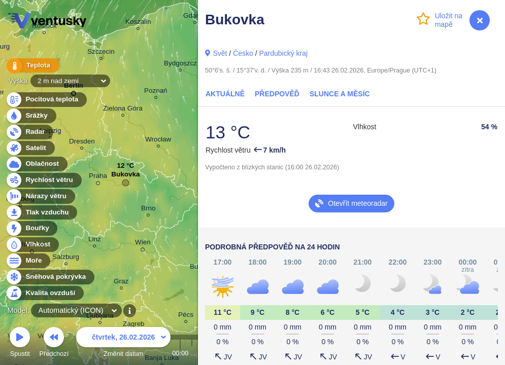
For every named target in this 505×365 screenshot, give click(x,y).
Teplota (31, 65)
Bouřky (31, 228)
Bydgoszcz (180, 64)
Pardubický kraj (283, 53)
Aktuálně (225, 94)
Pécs (185, 316)
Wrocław (158, 140)
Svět (220, 53)
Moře (28, 260)
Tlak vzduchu (41, 212)
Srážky (31, 115)
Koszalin (138, 23)
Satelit (30, 148)
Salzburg (65, 258)
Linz (94, 240)
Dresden (82, 142)
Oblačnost (36, 164)
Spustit (20, 343)
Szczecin (101, 53)
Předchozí (54, 343)
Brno (148, 209)
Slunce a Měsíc (340, 94)
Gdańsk (195, 17)
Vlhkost (32, 244)
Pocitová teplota (46, 99)
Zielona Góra (123, 109)
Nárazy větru (40, 196)
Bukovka (125, 176)
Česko (243, 53)
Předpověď (277, 94)
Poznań (155, 92)
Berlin (73, 87)
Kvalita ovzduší (44, 293)
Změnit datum (123, 343)
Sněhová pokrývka (50, 277)
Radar (29, 132)
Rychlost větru (43, 180)
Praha (98, 177)
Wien (143, 243)
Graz (121, 282)
